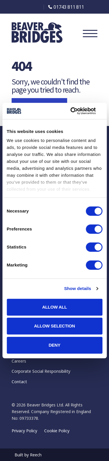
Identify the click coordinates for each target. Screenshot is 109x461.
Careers (19, 361)
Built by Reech (28, 455)
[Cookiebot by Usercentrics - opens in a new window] (77, 111)
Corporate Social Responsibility (41, 371)
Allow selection (54, 325)
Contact (19, 381)
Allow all (54, 307)
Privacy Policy (24, 430)
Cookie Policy (56, 430)
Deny (54, 345)
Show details (77, 288)
